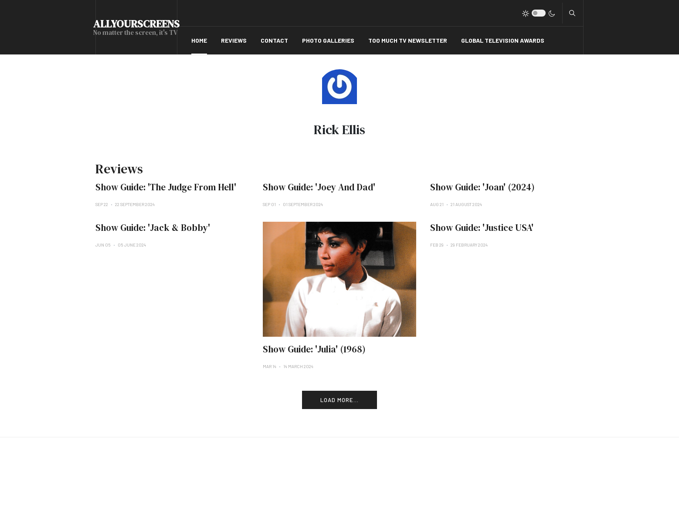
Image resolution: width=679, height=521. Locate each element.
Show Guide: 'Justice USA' (481, 227)
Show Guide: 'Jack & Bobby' (152, 227)
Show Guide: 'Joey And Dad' (319, 187)
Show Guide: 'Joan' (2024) (482, 187)
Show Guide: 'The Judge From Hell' (165, 187)
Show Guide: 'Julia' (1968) (314, 349)
